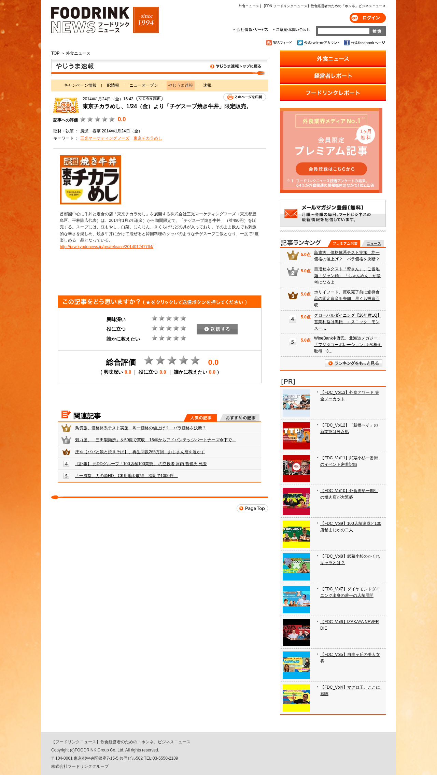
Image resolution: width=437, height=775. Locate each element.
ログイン (368, 18)
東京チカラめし (147, 138)
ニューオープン (143, 85)
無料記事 (372, 243)
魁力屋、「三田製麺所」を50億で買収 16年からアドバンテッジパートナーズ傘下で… (155, 439)
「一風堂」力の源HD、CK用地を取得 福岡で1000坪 (126, 475)
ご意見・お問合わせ (291, 29)
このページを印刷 (244, 97)
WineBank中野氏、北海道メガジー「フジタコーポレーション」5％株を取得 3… (348, 345)
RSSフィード (280, 42)
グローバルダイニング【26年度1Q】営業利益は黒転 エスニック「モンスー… (347, 322)
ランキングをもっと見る (353, 363)
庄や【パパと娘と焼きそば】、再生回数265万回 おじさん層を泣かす (140, 451)
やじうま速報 (159, 67)
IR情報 (113, 85)
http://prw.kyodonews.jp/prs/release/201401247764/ (106, 246)
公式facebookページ (364, 42)
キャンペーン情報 (80, 85)
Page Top (252, 508)
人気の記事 (200, 417)
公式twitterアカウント (319, 42)
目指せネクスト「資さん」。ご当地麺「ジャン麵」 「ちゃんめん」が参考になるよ (347, 275)
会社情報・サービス (252, 29)
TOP (55, 53)
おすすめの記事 (239, 417)
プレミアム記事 (344, 243)
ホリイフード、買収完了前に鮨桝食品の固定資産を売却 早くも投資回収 (347, 298)
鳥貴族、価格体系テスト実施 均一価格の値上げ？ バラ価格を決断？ (140, 428)
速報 (207, 85)
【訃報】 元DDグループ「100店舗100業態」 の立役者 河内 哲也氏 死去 (141, 463)
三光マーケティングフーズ (104, 138)
